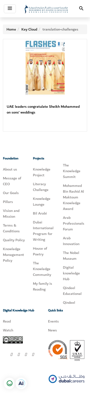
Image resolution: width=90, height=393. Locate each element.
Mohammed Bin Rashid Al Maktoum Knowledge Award (73, 197)
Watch (8, 330)
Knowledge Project (41, 172)
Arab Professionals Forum (73, 223)
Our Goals (11, 193)
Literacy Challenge (40, 187)
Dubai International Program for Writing (43, 231)
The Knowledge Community (42, 269)
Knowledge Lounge (41, 202)
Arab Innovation (71, 241)
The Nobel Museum (71, 256)
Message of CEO (12, 181)
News (52, 330)
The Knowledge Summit (71, 171)
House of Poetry (40, 251)
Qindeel (69, 302)
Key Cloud (29, 29)
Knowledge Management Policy (13, 255)
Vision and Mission (11, 214)
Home (11, 29)
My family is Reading (42, 286)
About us (10, 169)
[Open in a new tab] (21, 383)
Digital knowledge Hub (71, 273)
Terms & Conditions (11, 228)
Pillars (8, 202)
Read (7, 321)
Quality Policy (14, 240)
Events (53, 321)
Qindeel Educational (72, 291)
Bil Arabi (40, 213)
